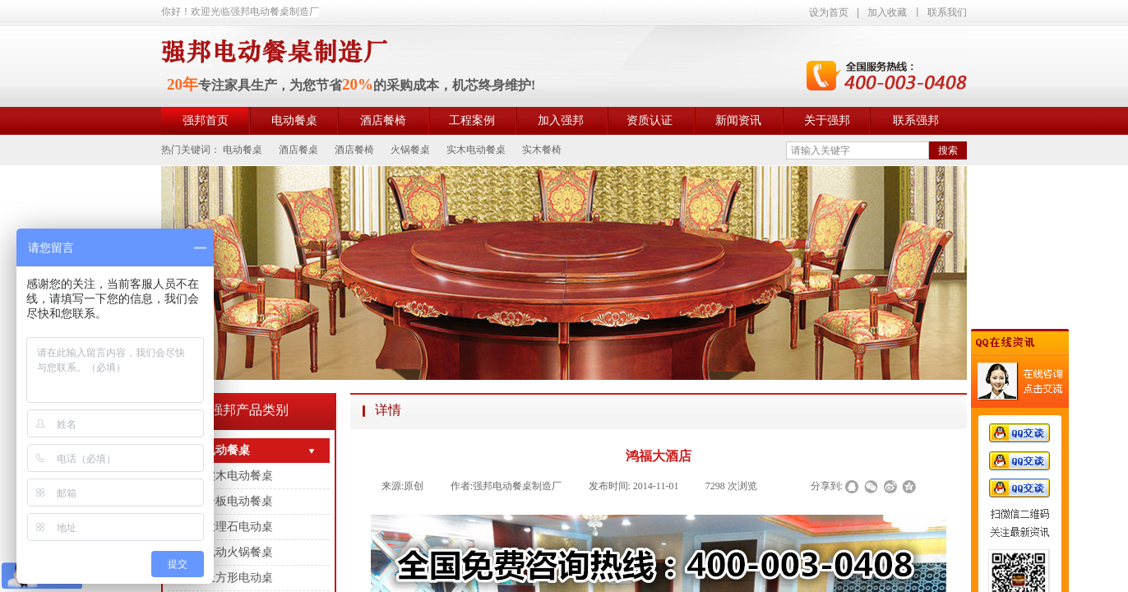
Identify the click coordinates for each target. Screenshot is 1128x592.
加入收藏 (887, 12)
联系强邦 (916, 120)
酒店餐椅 (383, 120)
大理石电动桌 (238, 526)
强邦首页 (206, 120)
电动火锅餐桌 (238, 552)
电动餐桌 (294, 120)
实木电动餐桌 (238, 475)
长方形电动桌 (238, 577)
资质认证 (649, 120)
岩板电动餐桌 (238, 501)
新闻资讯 (738, 120)
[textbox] (857, 150)
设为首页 (828, 12)
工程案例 (472, 120)
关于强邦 (827, 120)
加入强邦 (561, 120)
